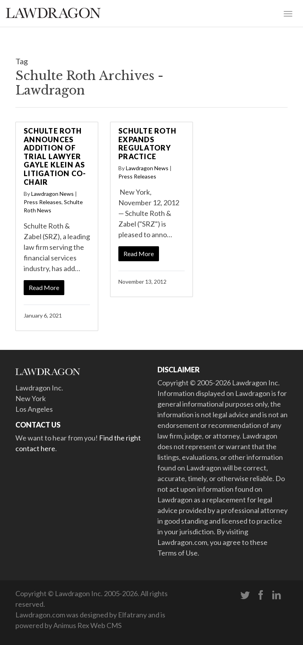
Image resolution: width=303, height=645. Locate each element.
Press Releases (43, 202)
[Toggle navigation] (288, 13)
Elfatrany (132, 614)
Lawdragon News (52, 193)
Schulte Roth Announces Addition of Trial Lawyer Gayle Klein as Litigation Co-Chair (55, 156)
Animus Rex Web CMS (87, 625)
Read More (44, 287)
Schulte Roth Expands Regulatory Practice (147, 143)
